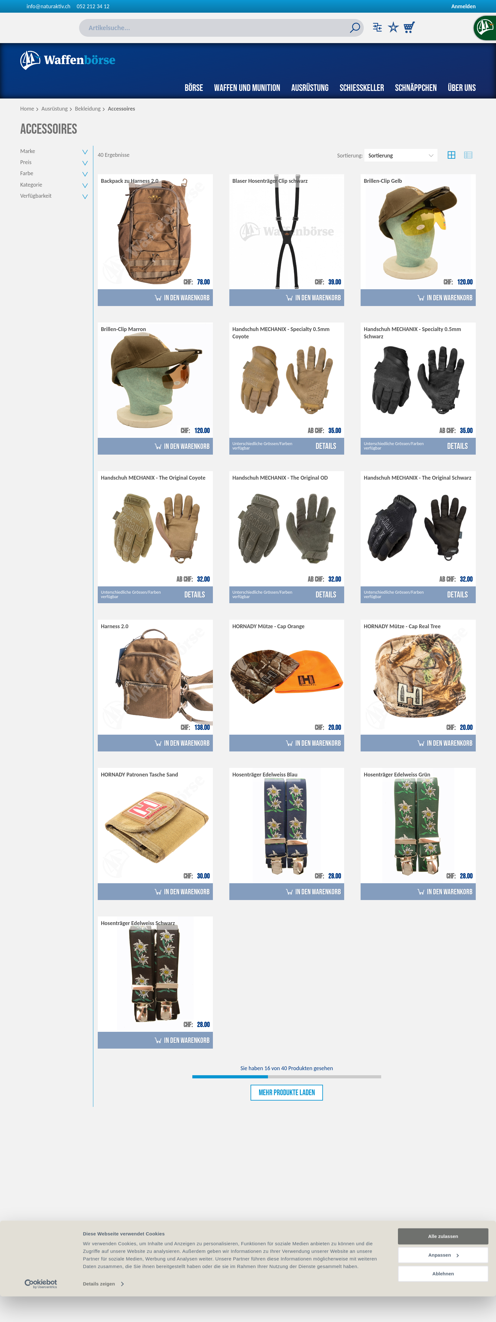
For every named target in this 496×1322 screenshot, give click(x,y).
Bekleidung (88, 108)
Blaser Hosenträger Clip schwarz (270, 181)
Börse (194, 88)
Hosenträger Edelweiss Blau (265, 775)
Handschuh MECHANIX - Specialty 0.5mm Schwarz (412, 333)
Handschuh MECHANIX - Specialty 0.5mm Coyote (281, 333)
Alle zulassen (443, 1262)
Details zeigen (99, 1309)
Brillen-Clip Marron (123, 329)
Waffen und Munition (247, 88)
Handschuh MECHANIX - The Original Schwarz (417, 478)
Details (326, 447)
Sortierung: (350, 155)
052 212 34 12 (93, 6)
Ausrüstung (310, 88)
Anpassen (443, 1280)
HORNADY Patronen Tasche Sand (139, 775)
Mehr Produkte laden (287, 1093)
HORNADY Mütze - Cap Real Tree (402, 626)
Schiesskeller (362, 88)
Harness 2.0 (114, 626)
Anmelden (463, 6)
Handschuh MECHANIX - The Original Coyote (153, 478)
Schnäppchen (416, 88)
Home (27, 108)
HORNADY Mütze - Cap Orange (268, 626)
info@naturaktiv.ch (49, 6)
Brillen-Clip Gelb (383, 181)
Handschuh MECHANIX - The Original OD (280, 478)
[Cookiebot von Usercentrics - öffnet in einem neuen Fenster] (41, 1309)
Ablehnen (443, 1299)
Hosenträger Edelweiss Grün (397, 775)
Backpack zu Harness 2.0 (129, 181)
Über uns (462, 88)
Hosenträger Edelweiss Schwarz (138, 923)
